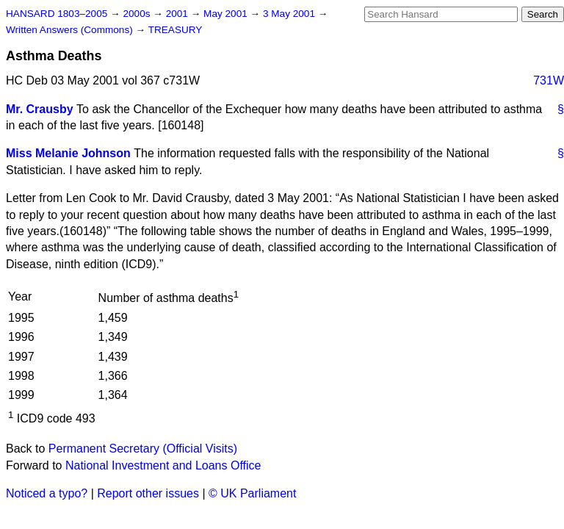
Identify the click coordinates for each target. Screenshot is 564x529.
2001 (178, 13)
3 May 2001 (290, 13)
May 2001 (226, 13)
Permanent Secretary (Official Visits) (142, 448)
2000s (138, 13)
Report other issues (148, 493)
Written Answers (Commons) (71, 29)
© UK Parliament (252, 493)
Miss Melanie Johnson (68, 153)
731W (548, 80)
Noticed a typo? (46, 493)
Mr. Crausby (39, 109)
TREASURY (175, 29)
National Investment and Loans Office (163, 465)
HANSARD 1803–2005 (56, 13)
